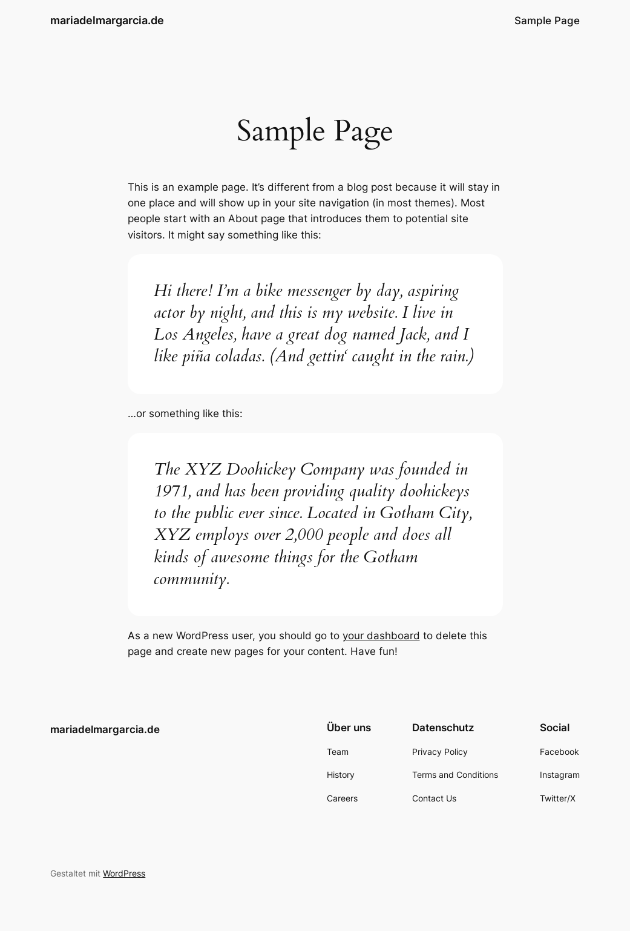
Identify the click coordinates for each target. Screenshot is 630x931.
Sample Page (547, 21)
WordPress (124, 873)
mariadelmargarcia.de (107, 20)
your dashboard (381, 636)
